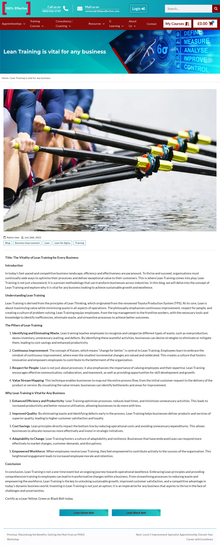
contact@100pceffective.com (102, 11)
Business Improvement (27, 242)
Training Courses (34, 23)
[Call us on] (65, 8)
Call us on (53, 7)
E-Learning (114, 23)
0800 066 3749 (51, 11)
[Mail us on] (79, 8)
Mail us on (92, 7)
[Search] (216, 9)
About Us (132, 23)
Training (79, 242)
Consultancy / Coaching (63, 23)
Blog (7, 242)
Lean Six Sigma (62, 242)
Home (5, 77)
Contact (152, 23)
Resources (95, 23)
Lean (47, 242)
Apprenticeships (11, 23)
